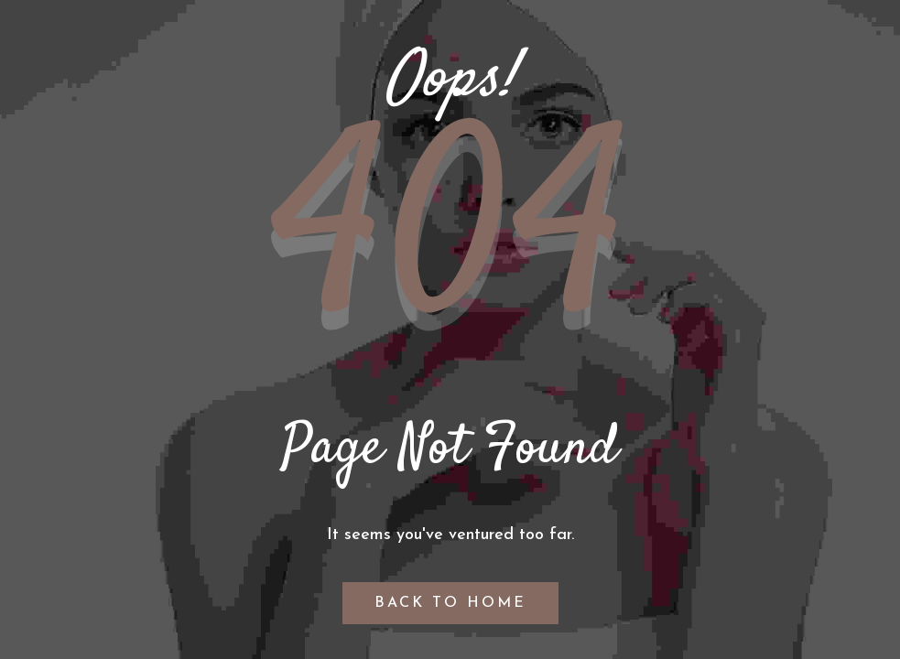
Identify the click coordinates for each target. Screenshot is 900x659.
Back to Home (450, 603)
